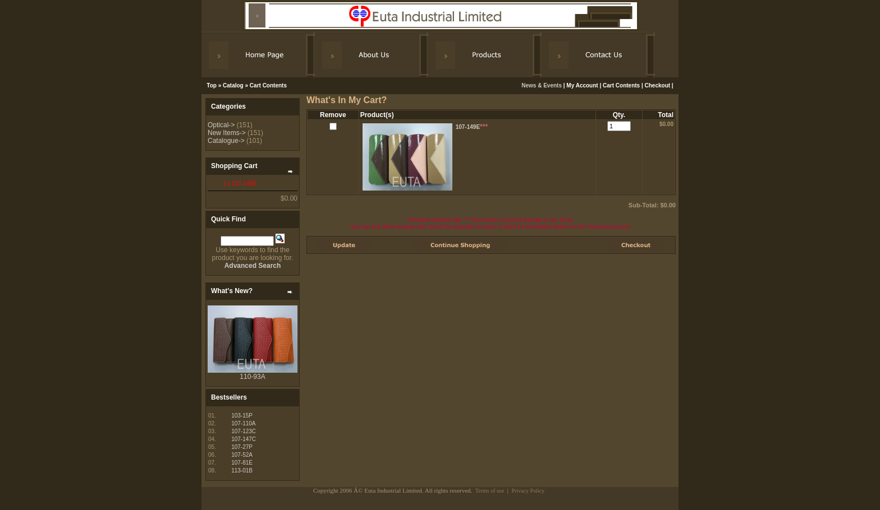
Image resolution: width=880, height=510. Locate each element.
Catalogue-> (226, 141)
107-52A (242, 455)
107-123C (243, 431)
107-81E (242, 463)
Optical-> (221, 125)
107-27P (242, 447)
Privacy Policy (528, 491)
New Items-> (227, 133)
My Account (582, 85)
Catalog (233, 85)
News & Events (542, 85)
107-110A (243, 423)
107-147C (243, 439)
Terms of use (490, 491)
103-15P (242, 415)
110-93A (252, 377)
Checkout (658, 85)
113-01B (242, 470)
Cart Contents (268, 85)
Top (212, 85)
